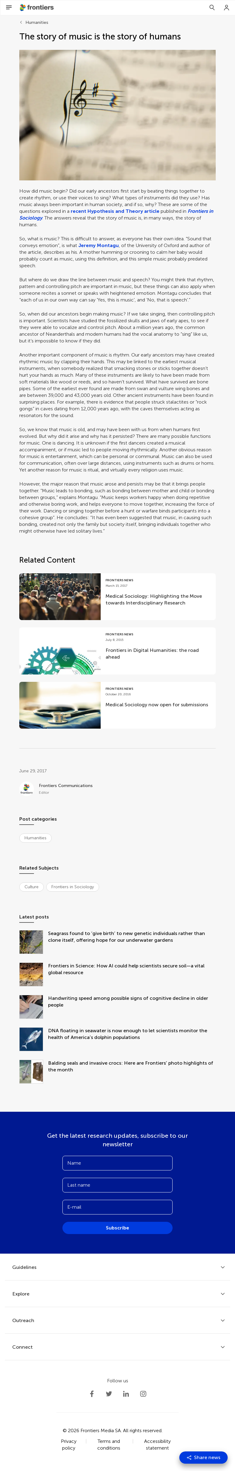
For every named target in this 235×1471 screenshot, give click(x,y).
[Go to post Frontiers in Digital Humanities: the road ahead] (117, 651)
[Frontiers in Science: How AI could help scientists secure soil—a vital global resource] (33, 975)
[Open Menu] (9, 7)
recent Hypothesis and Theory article (115, 211)
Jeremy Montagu (98, 245)
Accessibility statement (157, 1444)
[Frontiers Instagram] (143, 1394)
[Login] (226, 7)
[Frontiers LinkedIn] (126, 1394)
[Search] (212, 7)
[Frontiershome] (37, 7)
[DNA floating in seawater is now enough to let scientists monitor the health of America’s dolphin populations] (33, 1039)
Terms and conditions (108, 1444)
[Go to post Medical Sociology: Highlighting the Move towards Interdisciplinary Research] (117, 596)
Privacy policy (68, 1444)
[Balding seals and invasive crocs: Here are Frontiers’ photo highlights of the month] (33, 1072)
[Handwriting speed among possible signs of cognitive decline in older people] (33, 1007)
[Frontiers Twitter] (109, 1394)
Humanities (36, 22)
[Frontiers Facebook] (91, 1394)
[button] (117, 115)
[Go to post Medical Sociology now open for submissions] (117, 705)
